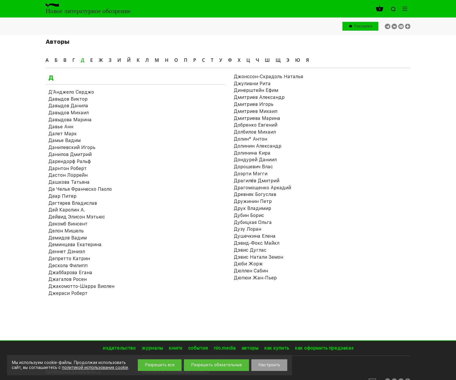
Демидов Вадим (67, 238)
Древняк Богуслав (255, 194)
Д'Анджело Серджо (71, 92)
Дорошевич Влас (253, 166)
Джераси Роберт (68, 293)
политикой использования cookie (95, 367)
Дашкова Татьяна (69, 182)
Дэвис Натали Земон (258, 257)
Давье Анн (60, 126)
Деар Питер (62, 196)
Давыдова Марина (70, 119)
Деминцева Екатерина (75, 244)
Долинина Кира (252, 153)
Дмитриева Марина (257, 118)
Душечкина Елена (255, 236)
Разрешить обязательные (216, 365)
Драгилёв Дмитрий (256, 180)
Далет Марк (62, 133)
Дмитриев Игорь (254, 104)
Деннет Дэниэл (66, 251)
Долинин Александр (257, 146)
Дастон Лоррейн (68, 175)
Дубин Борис (249, 215)
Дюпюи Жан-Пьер (255, 278)
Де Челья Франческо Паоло (80, 189)
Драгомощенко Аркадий (262, 187)
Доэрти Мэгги (250, 173)
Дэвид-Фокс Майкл (256, 243)
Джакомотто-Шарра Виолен (81, 286)
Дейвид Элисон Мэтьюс (76, 217)
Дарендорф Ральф (69, 161)
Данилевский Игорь (71, 147)
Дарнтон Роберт (67, 168)
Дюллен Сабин (251, 271)
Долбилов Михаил (255, 132)
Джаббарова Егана (70, 272)
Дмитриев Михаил (255, 111)
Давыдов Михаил (68, 112)
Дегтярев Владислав (72, 203)
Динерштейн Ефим (256, 90)
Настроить (269, 365)
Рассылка (363, 26)
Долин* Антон (250, 139)
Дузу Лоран (247, 229)
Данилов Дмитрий (70, 154)
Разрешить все (160, 365)
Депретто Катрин (69, 258)
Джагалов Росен (67, 279)
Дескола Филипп (68, 265)
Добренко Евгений (255, 125)
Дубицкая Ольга (253, 222)
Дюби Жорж (248, 264)
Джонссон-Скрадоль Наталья (268, 76)
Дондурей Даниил (255, 159)
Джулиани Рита (252, 83)
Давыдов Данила (68, 105)
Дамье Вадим (64, 140)
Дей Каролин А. (66, 210)
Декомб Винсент (68, 224)
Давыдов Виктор (68, 99)
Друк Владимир (252, 208)
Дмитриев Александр (259, 97)
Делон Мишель (66, 231)
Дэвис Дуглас (250, 250)
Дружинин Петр (253, 201)
